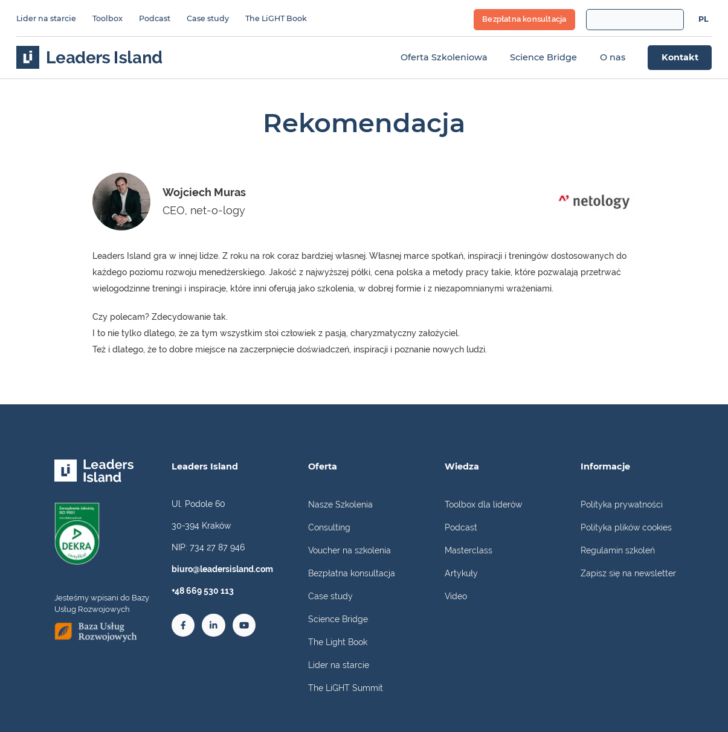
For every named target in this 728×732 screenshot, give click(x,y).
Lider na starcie (46, 18)
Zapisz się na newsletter (628, 573)
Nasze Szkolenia (340, 504)
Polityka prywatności (622, 504)
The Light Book (337, 642)
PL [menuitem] (703, 19)
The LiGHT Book (276, 18)
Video (456, 596)
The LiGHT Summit (345, 688)
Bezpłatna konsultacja (351, 573)
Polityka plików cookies (626, 527)
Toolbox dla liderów (483, 504)
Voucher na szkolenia (349, 550)
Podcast (154, 18)
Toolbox (107, 18)
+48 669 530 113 (203, 590)
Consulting (329, 527)
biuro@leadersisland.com (222, 569)
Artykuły (461, 573)
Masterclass (468, 550)
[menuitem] (703, 20)
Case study (208, 18)
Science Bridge (338, 619)
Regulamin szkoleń (618, 550)
